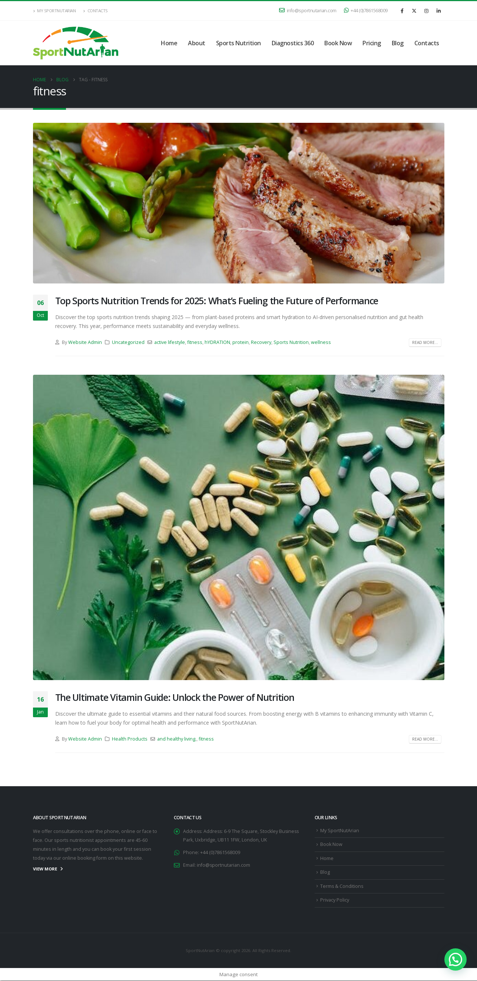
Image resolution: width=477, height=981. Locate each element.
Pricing (371, 43)
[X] (414, 11)
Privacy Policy (334, 900)
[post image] (238, 203)
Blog (398, 43)
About (196, 43)
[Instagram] (426, 11)
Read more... (425, 342)
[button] (455, 959)
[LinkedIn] (439, 11)
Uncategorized (128, 342)
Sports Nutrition (238, 43)
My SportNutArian (54, 10)
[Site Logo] (75, 43)
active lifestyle (169, 342)
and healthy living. (176, 739)
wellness (321, 342)
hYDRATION (217, 342)
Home (169, 43)
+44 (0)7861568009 (366, 10)
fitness (194, 342)
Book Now (338, 43)
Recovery (261, 342)
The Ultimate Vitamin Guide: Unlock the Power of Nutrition (174, 697)
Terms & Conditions (342, 886)
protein (240, 342)
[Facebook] (402, 11)
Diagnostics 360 (293, 43)
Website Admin (85, 342)
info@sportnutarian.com (308, 10)
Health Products (130, 739)
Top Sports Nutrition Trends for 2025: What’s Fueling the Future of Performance (216, 300)
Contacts (95, 10)
